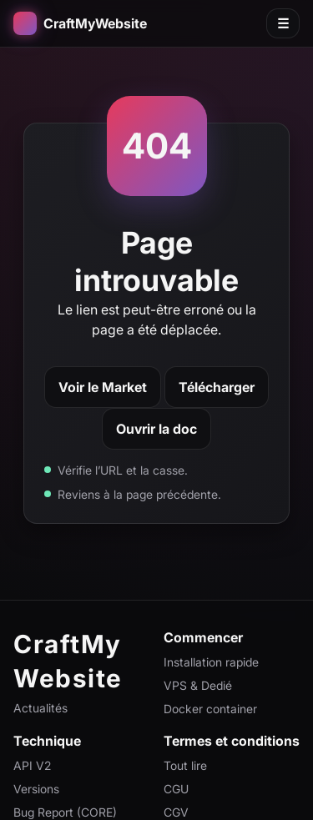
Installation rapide (211, 662)
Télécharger (217, 387)
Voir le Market (102, 387)
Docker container (210, 709)
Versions (36, 789)
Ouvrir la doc (156, 428)
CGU (176, 789)
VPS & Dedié (198, 685)
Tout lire (185, 765)
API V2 (32, 765)
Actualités (40, 708)
